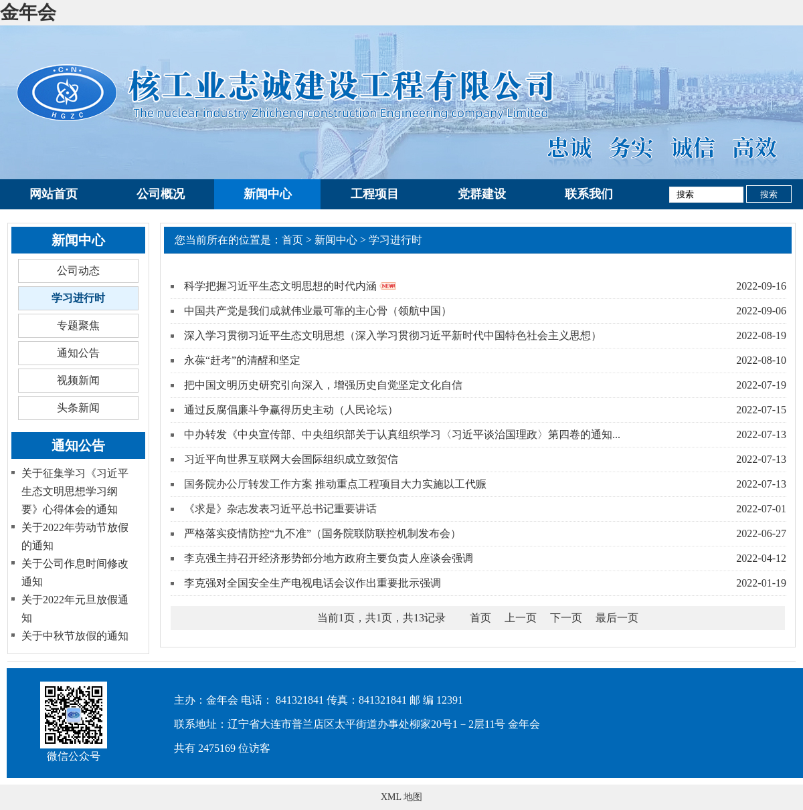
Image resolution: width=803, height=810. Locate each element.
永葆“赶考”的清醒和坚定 (242, 360)
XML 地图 (401, 797)
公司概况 (161, 194)
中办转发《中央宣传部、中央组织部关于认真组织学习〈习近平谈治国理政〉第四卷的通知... (402, 434)
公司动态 (78, 270)
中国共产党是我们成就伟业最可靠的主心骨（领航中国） (318, 310)
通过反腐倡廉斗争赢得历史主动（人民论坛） (291, 409)
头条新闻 (78, 407)
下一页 (566, 617)
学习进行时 (78, 298)
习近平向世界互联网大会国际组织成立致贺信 (291, 459)
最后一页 (617, 617)
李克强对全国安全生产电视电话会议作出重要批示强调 (312, 583)
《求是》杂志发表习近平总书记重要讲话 (280, 508)
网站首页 (53, 194)
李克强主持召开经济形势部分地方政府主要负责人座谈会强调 (328, 558)
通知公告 (78, 353)
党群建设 (482, 194)
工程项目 (375, 194)
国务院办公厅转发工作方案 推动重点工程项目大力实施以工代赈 (335, 484)
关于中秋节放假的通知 (74, 635)
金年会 (28, 12)
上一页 (521, 617)
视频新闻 (78, 380)
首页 (292, 239)
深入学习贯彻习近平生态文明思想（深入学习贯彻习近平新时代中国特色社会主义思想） (393, 335)
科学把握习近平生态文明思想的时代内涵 (290, 286)
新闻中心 (268, 194)
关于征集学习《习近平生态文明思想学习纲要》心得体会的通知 (74, 491)
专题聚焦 (78, 325)
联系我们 (589, 194)
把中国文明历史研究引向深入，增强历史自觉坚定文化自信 (323, 385)
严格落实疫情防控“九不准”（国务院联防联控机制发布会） (322, 533)
